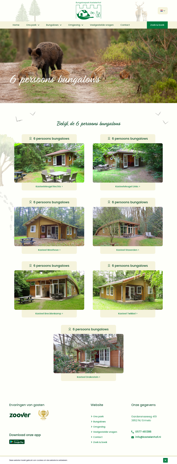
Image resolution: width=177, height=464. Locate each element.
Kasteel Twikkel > (127, 313)
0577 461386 (141, 432)
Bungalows (52, 25)
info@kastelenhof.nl (146, 437)
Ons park (31, 25)
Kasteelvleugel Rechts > (49, 186)
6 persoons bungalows (49, 138)
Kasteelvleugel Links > (127, 186)
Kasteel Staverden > (127, 250)
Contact (125, 25)
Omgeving (74, 25)
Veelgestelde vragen (102, 25)
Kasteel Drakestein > (88, 377)
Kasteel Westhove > (49, 250)
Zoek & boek (157, 25)
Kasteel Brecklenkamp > (49, 313)
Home (16, 25)
